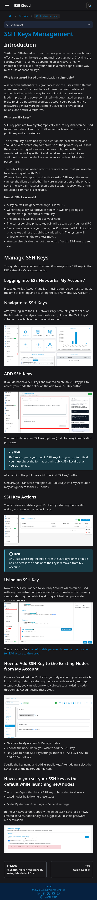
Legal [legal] (48, 886)
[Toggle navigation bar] (6, 5)
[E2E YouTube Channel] (53, 893)
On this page (14, 25)
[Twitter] (48, 893)
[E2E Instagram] (58, 893)
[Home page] (10, 16)
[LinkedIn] (39, 893)
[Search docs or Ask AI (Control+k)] (89, 5)
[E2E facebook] (43, 893)
